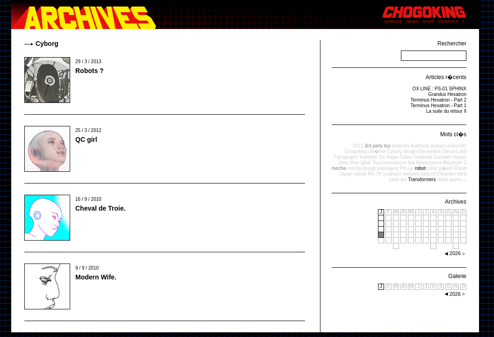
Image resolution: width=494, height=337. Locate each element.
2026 (455, 294)
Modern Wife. (95, 277)
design (410, 151)
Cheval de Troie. (100, 208)
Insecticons (395, 162)
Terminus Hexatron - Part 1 (439, 105)
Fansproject (346, 157)
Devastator (429, 151)
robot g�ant (439, 168)
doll (462, 151)
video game (449, 179)
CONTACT (448, 21)
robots (360, 173)
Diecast (450, 151)
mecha (339, 168)
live (411, 162)
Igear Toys (371, 162)
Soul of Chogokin (438, 173)
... (464, 179)
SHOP (428, 21)
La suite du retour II (446, 111)
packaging (388, 168)
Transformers (422, 179)
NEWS (412, 21)
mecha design (361, 168)
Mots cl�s (453, 134)
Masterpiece (429, 162)
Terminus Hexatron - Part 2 (439, 100)
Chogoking (356, 151)
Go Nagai (389, 157)
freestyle (369, 157)
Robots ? (89, 70)
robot (420, 168)
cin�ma (376, 151)
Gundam (442, 157)
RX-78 (374, 173)
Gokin (406, 157)
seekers (411, 173)
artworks (400, 145)
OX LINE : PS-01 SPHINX (439, 88)
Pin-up (407, 168)
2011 (358, 145)
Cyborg (394, 151)
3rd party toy (377, 145)
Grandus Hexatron (447, 94)
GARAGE (394, 21)
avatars (438, 145)
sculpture (391, 173)
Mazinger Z (454, 162)
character (456, 145)
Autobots (419, 145)
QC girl (86, 139)
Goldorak (423, 157)
